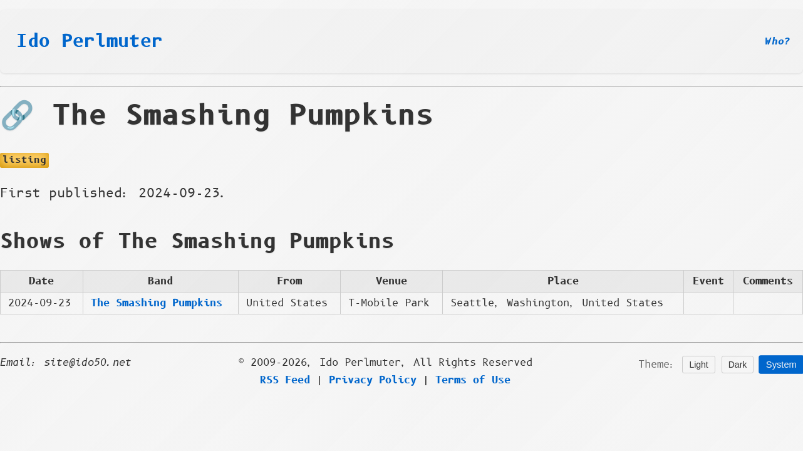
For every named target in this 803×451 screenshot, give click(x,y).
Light (698, 365)
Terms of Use (472, 380)
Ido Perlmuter (89, 41)
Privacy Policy (373, 380)
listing (24, 160)
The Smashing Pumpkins (156, 303)
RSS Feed (285, 380)
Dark (737, 365)
